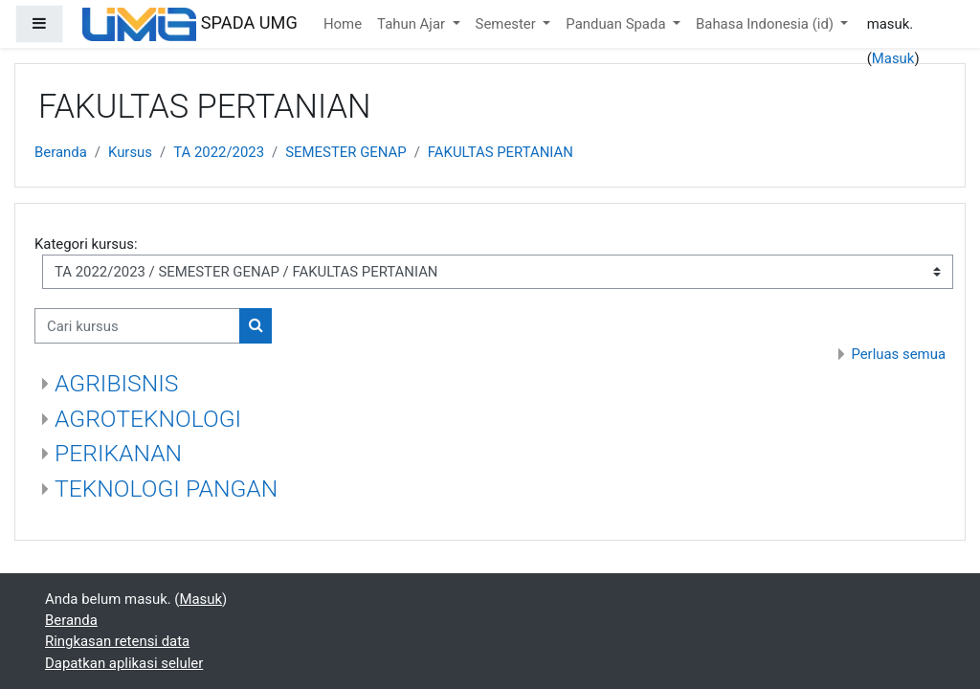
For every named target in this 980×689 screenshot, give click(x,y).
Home (342, 24)
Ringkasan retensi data (117, 641)
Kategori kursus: (86, 244)
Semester (508, 24)
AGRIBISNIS (116, 383)
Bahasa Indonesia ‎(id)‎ (766, 24)
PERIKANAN (118, 453)
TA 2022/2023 (218, 152)
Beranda (60, 152)
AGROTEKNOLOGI (148, 419)
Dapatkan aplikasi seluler (124, 663)
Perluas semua (898, 354)
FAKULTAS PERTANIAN (500, 152)
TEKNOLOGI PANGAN (166, 488)
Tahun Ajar (413, 24)
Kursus (130, 152)
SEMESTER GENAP (345, 152)
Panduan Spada (617, 24)
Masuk (893, 58)
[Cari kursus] (137, 325)
